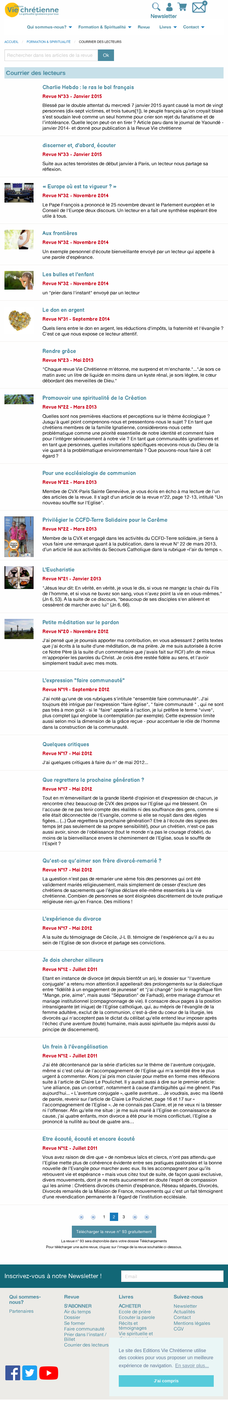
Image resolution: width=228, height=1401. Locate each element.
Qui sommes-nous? (25, 1299)
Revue (71, 1297)
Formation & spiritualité (49, 42)
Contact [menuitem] (191, 27)
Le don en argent (63, 310)
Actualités (184, 1311)
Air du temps (77, 1311)
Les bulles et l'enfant (68, 275)
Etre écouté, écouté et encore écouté (88, 1139)
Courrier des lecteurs (86, 1344)
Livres (126, 1297)
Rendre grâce (59, 351)
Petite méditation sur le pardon (80, 623)
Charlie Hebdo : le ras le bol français (88, 87)
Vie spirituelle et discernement (136, 1336)
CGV (179, 1328)
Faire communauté (84, 1328)
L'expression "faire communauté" (83, 681)
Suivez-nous (188, 1297)
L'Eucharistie (58, 570)
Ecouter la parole (137, 1317)
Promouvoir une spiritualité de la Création (94, 398)
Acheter (130, 1305)
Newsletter (164, 16)
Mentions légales (192, 1322)
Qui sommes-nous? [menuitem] (46, 27)
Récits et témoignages (133, 1325)
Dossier (72, 1317)
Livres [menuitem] (165, 27)
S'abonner (77, 1305)
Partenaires (21, 1310)
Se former (74, 1322)
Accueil (11, 42)
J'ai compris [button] (166, 1380)
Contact (182, 1317)
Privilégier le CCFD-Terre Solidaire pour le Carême (104, 520)
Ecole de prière (135, 1311)
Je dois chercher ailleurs (72, 960)
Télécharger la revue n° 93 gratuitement (114, 1231)
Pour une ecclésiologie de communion (89, 473)
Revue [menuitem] (144, 27)
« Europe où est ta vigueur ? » (79, 187)
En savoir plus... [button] (192, 1365)
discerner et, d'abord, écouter (79, 145)
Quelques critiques (65, 745)
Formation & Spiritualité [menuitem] (102, 27)
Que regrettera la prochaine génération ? (93, 780)
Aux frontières (59, 233)
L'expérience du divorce (71, 919)
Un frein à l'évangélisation (75, 1047)
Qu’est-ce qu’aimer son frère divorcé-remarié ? (101, 861)
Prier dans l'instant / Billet (85, 1336)
